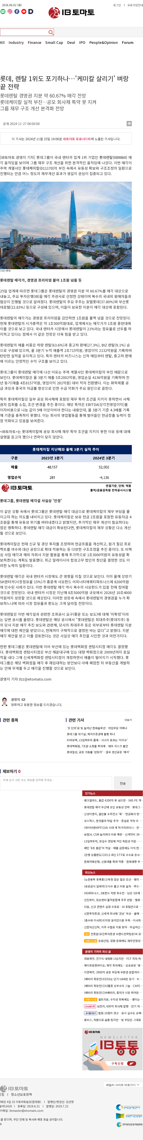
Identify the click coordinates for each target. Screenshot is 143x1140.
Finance (34, 42)
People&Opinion (103, 42)
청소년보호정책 (21, 1094)
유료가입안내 (135, 5)
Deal (71, 42)
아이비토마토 (71, 12)
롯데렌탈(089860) (113, 157)
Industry (16, 42)
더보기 (128, 720)
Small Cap (54, 42)
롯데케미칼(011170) (38, 168)
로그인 (117, 5)
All (2, 42)
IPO (82, 42)
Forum (127, 42)
